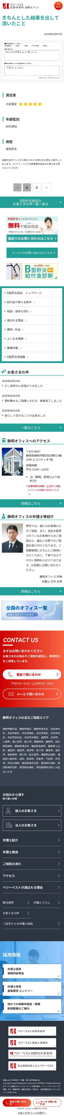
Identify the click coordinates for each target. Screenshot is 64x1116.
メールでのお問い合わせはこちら (32, 253)
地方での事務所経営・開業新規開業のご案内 (24, 1006)
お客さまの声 (11, 913)
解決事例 (8, 902)
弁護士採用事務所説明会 (16, 971)
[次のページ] (46, 187)
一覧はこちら (30, 427)
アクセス (9, 875)
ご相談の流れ (12, 863)
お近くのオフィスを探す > (32, 1112)
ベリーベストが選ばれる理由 (23, 887)
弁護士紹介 (10, 840)
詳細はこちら (30, 503)
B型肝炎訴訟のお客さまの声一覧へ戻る (30, 202)
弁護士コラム (41, 902)
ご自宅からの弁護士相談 (18, 923)
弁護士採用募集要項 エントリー (20, 988)
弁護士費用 (10, 852)
